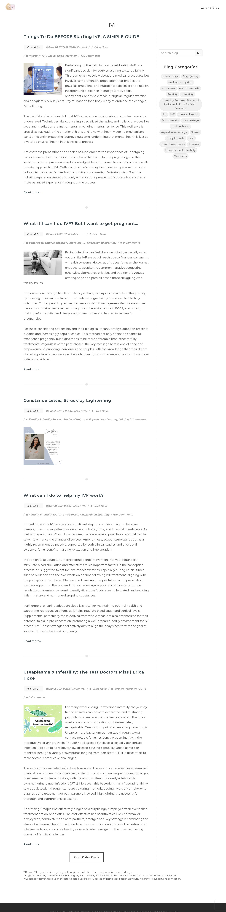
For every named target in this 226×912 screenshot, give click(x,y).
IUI (54, 514)
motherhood (180, 126)
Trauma (194, 144)
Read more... (33, 192)
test (191, 138)
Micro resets (71, 514)
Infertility (35, 55)
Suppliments (176, 138)
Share (33, 47)
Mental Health (188, 114)
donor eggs (36, 242)
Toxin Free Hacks (173, 144)
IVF (44, 55)
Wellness (180, 156)
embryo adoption (56, 242)
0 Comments (90, 55)
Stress (195, 132)
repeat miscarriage (174, 132)
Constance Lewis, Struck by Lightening (67, 400)
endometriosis (189, 88)
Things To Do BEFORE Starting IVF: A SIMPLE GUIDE (81, 36)
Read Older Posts (86, 857)
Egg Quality (190, 76)
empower (168, 88)
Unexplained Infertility (62, 55)
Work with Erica (210, 8)
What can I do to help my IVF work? (64, 495)
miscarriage (191, 120)
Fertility (34, 419)
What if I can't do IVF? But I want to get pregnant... (81, 223)
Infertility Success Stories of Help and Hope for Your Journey (78, 419)
